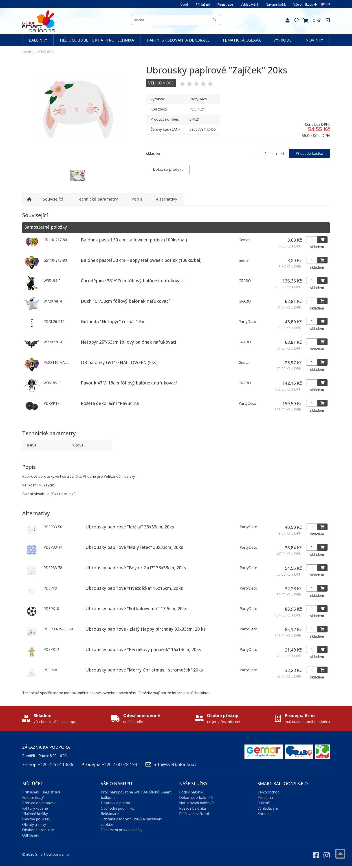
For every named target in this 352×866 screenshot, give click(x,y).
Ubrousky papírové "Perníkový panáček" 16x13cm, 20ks (143, 649)
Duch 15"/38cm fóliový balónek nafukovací (125, 301)
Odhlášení (30, 835)
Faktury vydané (35, 808)
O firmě (263, 802)
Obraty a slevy (34, 824)
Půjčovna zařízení (194, 813)
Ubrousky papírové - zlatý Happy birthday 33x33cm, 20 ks (146, 629)
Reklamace (110, 813)
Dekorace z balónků (196, 797)
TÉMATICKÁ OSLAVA (241, 40)
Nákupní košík (276, 4)
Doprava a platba (115, 802)
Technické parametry (97, 199)
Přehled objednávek (39, 802)
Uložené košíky (35, 813)
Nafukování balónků (196, 802)
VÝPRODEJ (283, 40)
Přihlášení (203, 4)
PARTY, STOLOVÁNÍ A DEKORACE (178, 40)
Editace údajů (33, 797)
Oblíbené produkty (38, 829)
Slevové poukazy (36, 819)
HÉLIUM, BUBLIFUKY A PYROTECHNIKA (97, 40)
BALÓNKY (38, 40)
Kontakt (264, 813)
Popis (137, 199)
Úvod (184, 4)
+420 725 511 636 (55, 764)
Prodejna (265, 797)
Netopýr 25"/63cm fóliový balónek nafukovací (128, 342)
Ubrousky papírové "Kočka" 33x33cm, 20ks (130, 527)
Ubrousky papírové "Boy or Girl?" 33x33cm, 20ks (136, 568)
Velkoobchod (268, 792)
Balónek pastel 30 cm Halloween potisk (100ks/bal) (134, 240)
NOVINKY (314, 40)
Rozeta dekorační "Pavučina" (111, 403)
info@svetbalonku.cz (175, 764)
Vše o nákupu (305, 4)
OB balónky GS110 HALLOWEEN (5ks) (119, 362)
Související (53, 199)
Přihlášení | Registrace (41, 792)
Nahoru (29, 199)
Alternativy (166, 199)
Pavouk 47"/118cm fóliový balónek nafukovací (129, 383)
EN (325, 4)
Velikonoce (161, 83)
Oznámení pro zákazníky (121, 829)
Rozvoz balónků (192, 808)
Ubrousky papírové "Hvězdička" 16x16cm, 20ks (134, 588)
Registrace (225, 4)
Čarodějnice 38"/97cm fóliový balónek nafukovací (132, 281)
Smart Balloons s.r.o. (52, 854)
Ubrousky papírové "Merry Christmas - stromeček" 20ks (144, 670)
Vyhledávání (249, 4)
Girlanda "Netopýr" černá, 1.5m (113, 321)
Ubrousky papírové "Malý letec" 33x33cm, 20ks (134, 547)
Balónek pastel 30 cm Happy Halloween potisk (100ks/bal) (141, 260)
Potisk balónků (192, 792)
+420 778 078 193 (119, 764)
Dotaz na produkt (168, 169)
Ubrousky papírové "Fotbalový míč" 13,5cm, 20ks (136, 608)
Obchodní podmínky (117, 808)
